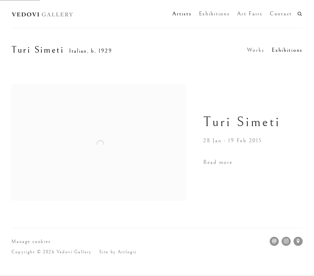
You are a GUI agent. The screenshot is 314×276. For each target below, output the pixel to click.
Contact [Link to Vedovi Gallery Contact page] (281, 14)
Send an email (274, 241)
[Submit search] (300, 13)
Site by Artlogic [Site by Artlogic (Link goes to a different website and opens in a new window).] (118, 252)
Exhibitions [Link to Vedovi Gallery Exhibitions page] (214, 14)
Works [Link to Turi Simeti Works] (256, 50)
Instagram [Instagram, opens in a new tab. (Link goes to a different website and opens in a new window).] (286, 241)
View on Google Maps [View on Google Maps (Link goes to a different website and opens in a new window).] (298, 241)
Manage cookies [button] (31, 241)
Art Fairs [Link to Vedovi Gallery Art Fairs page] (250, 14)
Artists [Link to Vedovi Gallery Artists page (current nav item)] (182, 14)
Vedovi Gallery (42, 14)
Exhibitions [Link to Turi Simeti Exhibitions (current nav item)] (287, 50)
